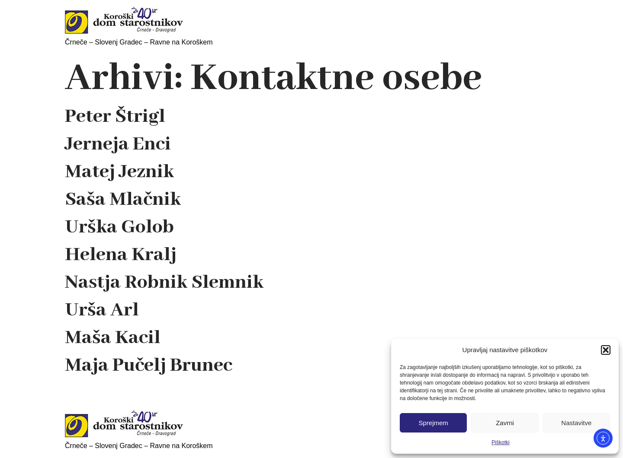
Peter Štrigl (115, 117)
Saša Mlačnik (123, 200)
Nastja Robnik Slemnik (164, 282)
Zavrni (505, 422)
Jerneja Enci (118, 144)
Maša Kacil (113, 338)
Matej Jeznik (119, 172)
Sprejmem (433, 422)
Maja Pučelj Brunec (148, 365)
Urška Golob (119, 227)
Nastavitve (576, 422)
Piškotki (500, 442)
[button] (605, 350)
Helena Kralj (121, 255)
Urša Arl (102, 310)
